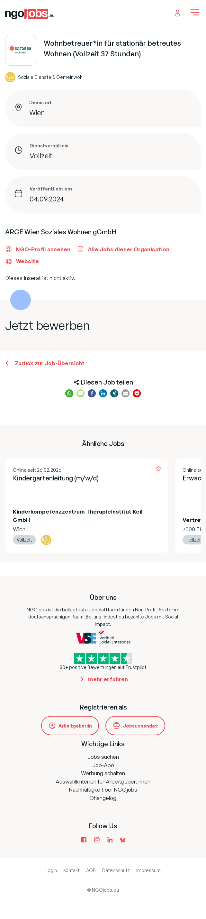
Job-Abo (103, 765)
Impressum (148, 870)
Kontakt (71, 870)
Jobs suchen (103, 756)
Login (51, 870)
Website (22, 261)
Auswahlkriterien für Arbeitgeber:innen (103, 781)
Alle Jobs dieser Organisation (123, 249)
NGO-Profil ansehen (37, 249)
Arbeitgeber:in (75, 726)
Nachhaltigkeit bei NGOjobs (103, 789)
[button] (69, 393)
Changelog (103, 797)
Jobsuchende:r (140, 726)
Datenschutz (116, 870)
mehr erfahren (108, 679)
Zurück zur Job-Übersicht (50, 363)
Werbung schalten (103, 773)
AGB (91, 870)
